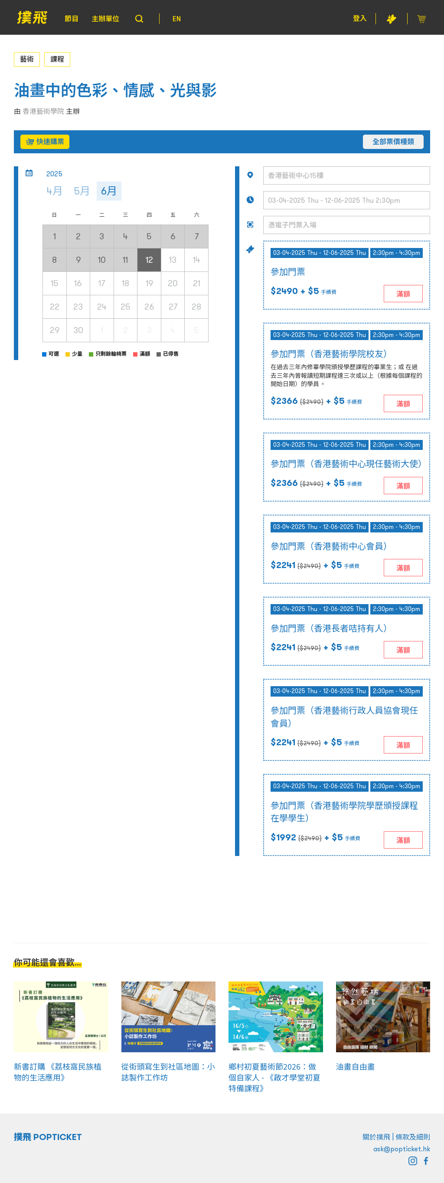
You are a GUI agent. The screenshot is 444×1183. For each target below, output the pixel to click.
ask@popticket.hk (401, 1148)
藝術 (27, 59)
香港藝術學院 (43, 111)
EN (177, 18)
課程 (57, 59)
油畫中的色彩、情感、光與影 (115, 90)
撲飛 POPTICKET (48, 1137)
